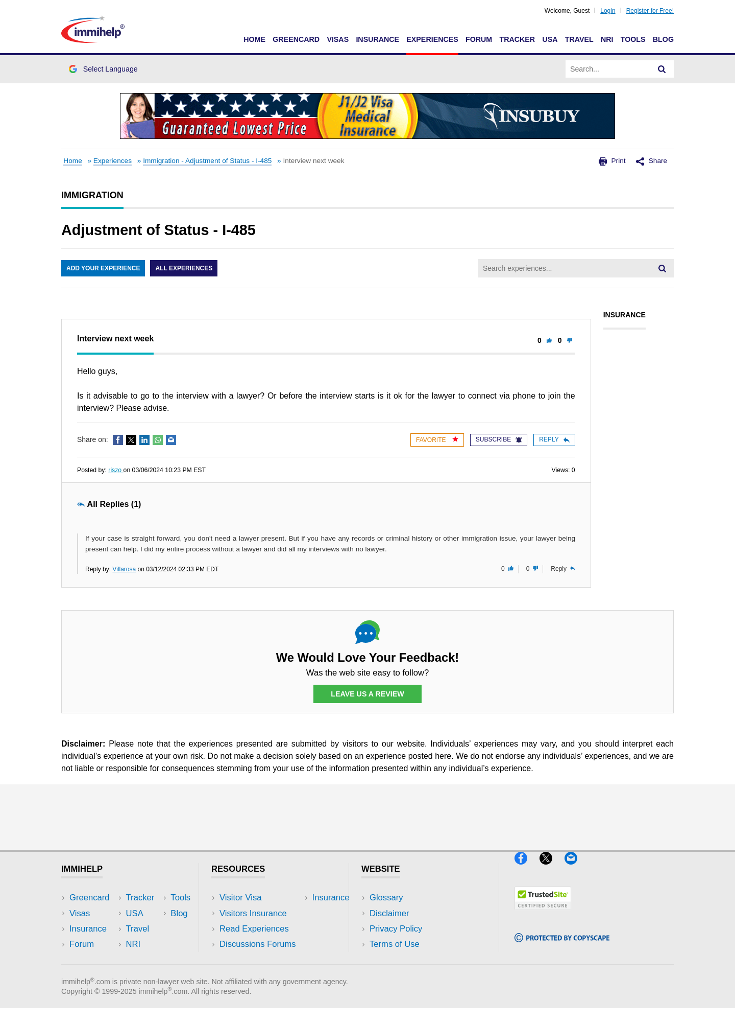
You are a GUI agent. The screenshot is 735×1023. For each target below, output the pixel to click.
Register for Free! (650, 10)
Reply (554, 439)
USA (549, 39)
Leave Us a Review (367, 694)
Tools (633, 39)
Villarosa (124, 569)
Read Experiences (254, 929)
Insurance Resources (259, 959)
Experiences (432, 39)
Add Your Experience (103, 268)
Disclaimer (389, 913)
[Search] (662, 69)
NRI (607, 39)
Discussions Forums (257, 944)
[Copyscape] (561, 946)
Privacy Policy (396, 929)
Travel (579, 39)
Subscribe (499, 439)
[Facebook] (527, 868)
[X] (552, 868)
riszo (115, 470)
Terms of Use (395, 944)
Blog (663, 39)
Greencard (296, 39)
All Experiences (183, 268)
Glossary (386, 897)
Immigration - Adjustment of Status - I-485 (207, 161)
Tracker (517, 39)
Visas (338, 39)
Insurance (377, 39)
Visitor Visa (240, 897)
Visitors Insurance (253, 913)
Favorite (437, 440)
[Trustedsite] (542, 914)
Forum (478, 39)
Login (607, 10)
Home (254, 39)
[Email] (576, 868)
